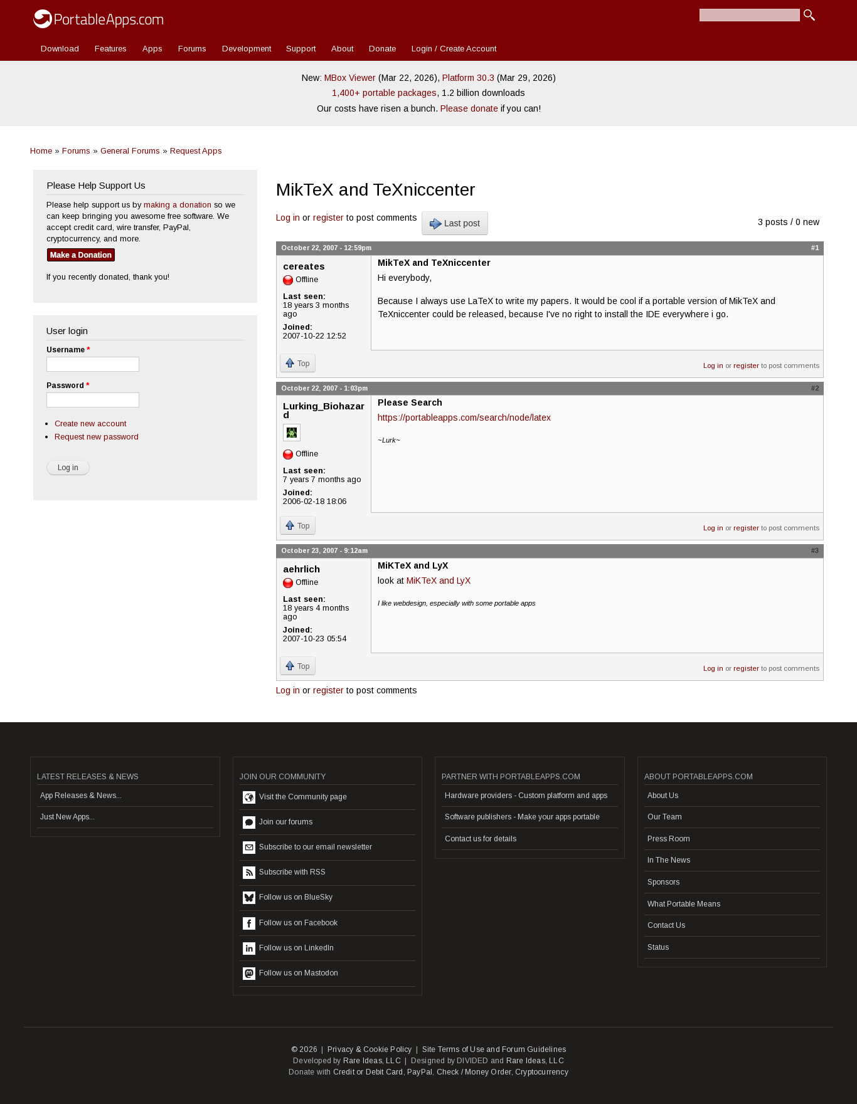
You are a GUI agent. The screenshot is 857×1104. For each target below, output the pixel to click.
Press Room (668, 838)
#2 (815, 388)
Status (658, 947)
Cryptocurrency (541, 1072)
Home (41, 150)
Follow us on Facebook (290, 923)
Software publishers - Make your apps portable (522, 816)
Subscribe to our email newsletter (307, 847)
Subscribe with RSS (284, 872)
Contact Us (666, 925)
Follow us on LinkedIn (288, 948)
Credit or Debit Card (368, 1072)
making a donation (177, 204)
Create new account (90, 423)
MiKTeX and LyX (439, 581)
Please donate (469, 108)
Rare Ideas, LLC (372, 1060)
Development (246, 48)
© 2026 (304, 1049)
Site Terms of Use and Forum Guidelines (494, 1049)
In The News (668, 860)
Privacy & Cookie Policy (369, 1049)
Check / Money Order (474, 1072)
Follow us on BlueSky (288, 897)
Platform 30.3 (468, 78)
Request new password (97, 436)
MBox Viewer (350, 78)
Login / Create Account (454, 48)
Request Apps (196, 150)
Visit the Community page (295, 797)
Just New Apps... (67, 816)
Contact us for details (480, 838)
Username (68, 349)
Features (111, 48)
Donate (382, 48)
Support (301, 48)
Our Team (664, 816)
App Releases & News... (81, 795)
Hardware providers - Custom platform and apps (526, 795)
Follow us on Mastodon (290, 973)
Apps (152, 48)
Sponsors (663, 882)
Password (67, 385)
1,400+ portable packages (384, 93)
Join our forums (277, 822)
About (342, 48)
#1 (815, 247)
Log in (288, 218)
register (328, 218)
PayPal (419, 1072)
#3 (815, 550)
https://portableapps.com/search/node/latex (464, 418)
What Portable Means (683, 904)
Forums (192, 48)
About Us (662, 795)
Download (60, 48)
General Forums (130, 150)
